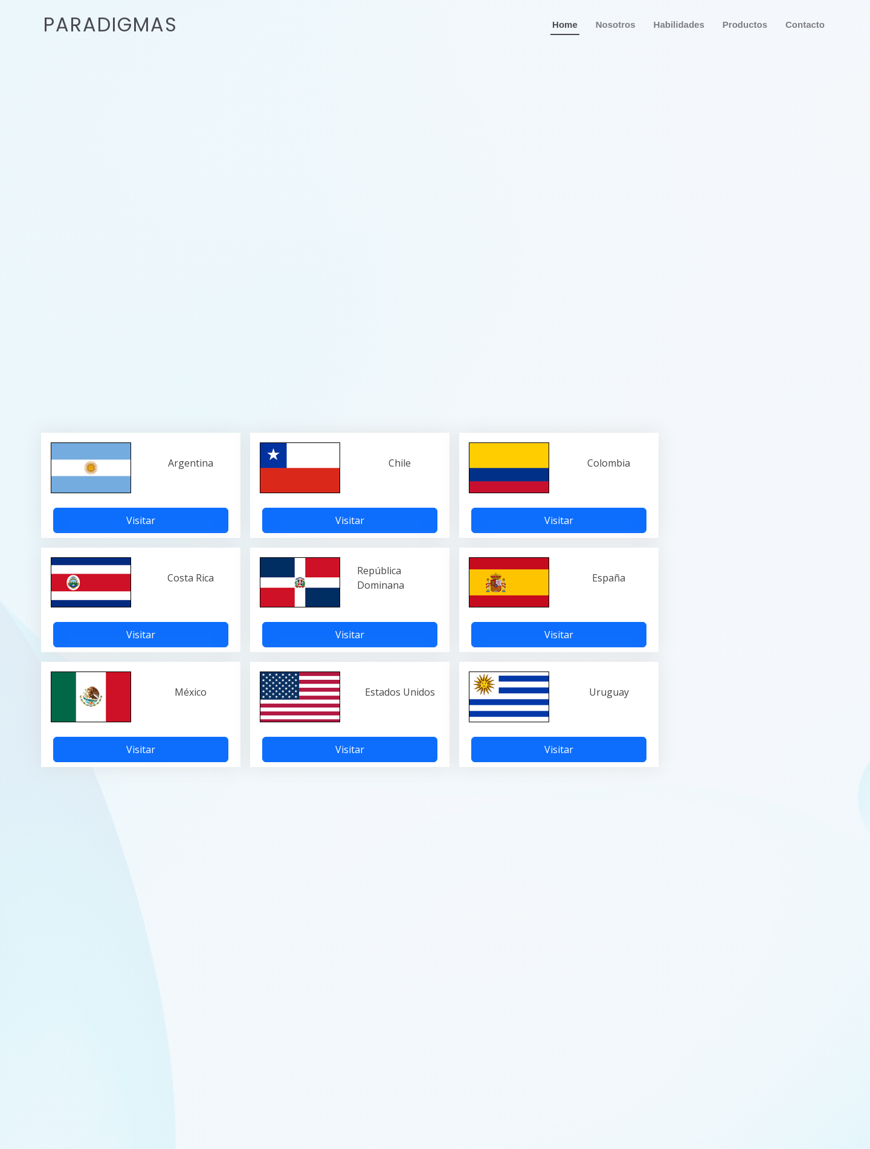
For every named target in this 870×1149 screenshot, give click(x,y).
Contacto (805, 24)
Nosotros (616, 24)
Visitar (140, 520)
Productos (745, 24)
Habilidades (679, 24)
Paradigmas (111, 24)
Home (565, 24)
